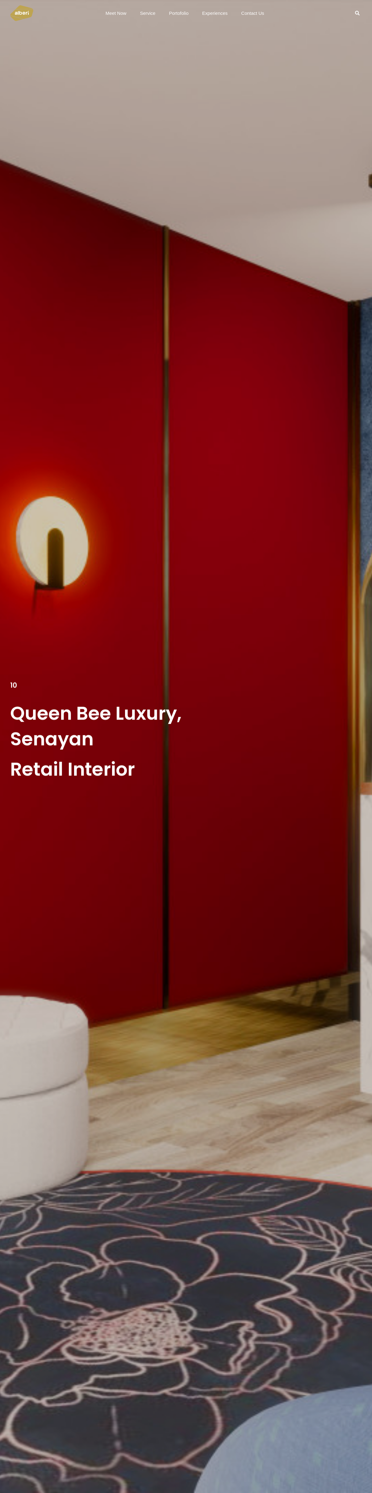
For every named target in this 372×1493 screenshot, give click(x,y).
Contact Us (252, 13)
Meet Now (116, 13)
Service (147, 13)
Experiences (215, 13)
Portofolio (178, 13)
